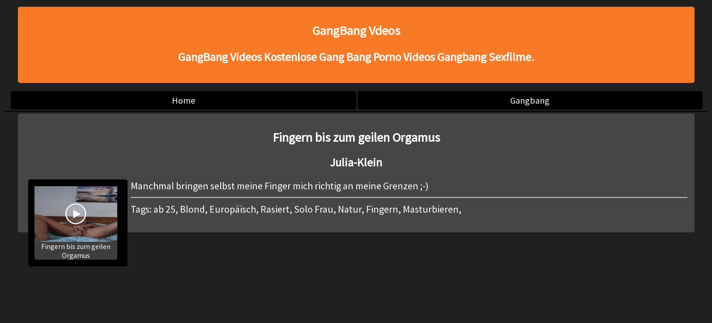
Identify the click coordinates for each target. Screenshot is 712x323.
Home (183, 100)
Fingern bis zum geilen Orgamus (75, 223)
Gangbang (530, 100)
